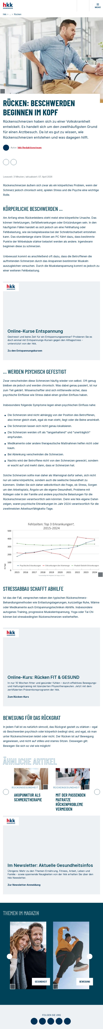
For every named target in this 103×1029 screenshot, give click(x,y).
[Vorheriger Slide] (6, 792)
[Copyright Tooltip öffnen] (2, 91)
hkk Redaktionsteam (30, 147)
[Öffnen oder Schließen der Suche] (83, 5)
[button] (97, 5)
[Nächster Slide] (97, 792)
